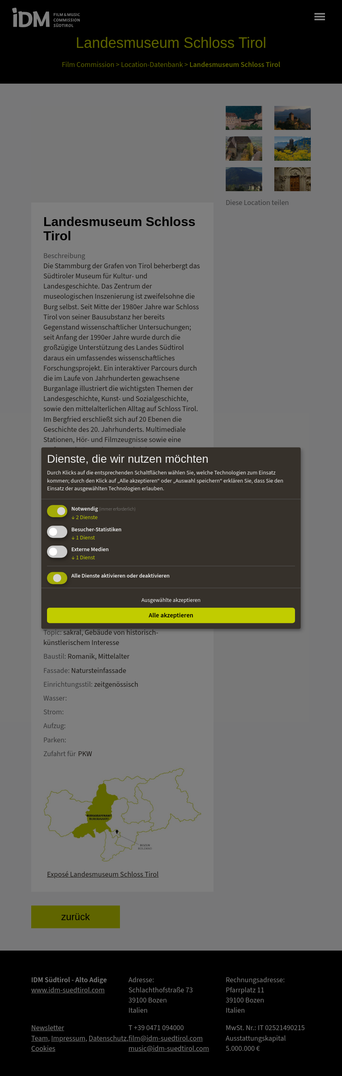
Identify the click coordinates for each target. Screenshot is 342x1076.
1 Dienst (83, 538)
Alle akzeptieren (171, 615)
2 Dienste (84, 517)
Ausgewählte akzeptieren (171, 600)
